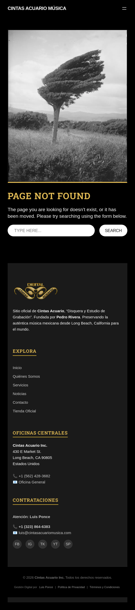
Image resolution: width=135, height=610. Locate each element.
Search (113, 230)
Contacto (20, 402)
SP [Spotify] (68, 544)
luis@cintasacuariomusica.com (45, 533)
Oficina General (32, 482)
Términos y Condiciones (105, 587)
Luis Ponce (40, 516)
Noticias (19, 393)
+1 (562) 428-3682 (34, 476)
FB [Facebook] (17, 544)
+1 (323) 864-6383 (34, 526)
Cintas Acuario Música (37, 8)
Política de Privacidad (71, 587)
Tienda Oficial (24, 411)
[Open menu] (124, 8)
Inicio (17, 367)
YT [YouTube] (55, 544)
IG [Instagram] (30, 544)
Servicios (20, 385)
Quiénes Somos (26, 376)
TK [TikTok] (42, 544)
